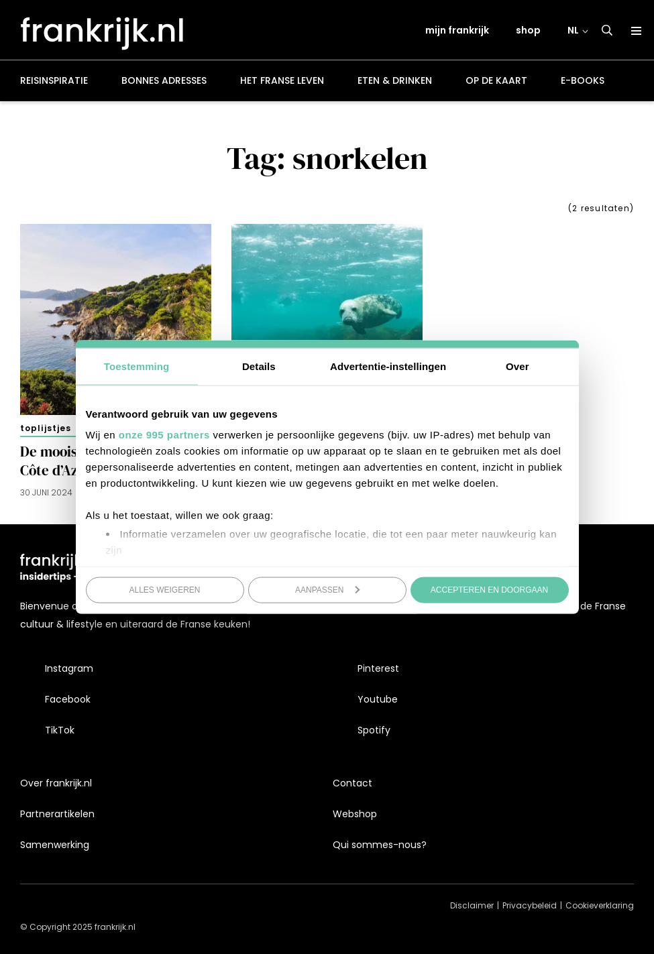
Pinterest (378, 668)
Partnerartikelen (57, 814)
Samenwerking (54, 844)
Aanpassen (327, 589)
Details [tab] (259, 365)
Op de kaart (496, 83)
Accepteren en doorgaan (489, 589)
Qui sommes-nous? (380, 844)
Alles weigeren (164, 589)
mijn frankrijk (458, 31)
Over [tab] (517, 365)
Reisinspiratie (54, 83)
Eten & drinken (395, 83)
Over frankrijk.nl (56, 783)
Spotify (374, 730)
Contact (352, 783)
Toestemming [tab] (137, 365)
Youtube (378, 699)
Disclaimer (472, 906)
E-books (582, 83)
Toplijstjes (45, 430)
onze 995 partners (164, 434)
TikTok (59, 730)
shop (528, 31)
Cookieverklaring (599, 906)
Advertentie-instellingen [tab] (388, 365)
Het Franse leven (282, 83)
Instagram (69, 668)
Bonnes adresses (164, 83)
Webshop (355, 814)
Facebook (68, 699)
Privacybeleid (529, 906)
